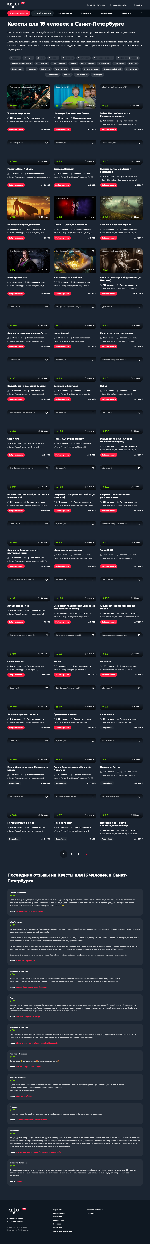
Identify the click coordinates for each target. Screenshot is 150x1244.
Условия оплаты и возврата (95, 1211)
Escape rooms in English (112, 69)
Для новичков (68, 58)
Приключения (83, 58)
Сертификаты (65, 13)
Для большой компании (103, 58)
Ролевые (75, 69)
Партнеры (57, 1210)
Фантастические (87, 63)
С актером (28, 58)
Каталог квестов (19, 13)
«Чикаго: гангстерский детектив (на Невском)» (37, 1043)
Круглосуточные (58, 63)
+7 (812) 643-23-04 (15, 1221)
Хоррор (73, 63)
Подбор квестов (42, 13)
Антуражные (119, 63)
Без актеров (97, 75)
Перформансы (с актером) (128, 58)
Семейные (53, 58)
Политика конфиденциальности (63, 1229)
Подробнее (107, 728)
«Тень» (18, 1181)
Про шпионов (131, 69)
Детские (41, 58)
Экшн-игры (32, 69)
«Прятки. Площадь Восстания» (29, 911)
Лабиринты (45, 69)
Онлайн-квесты (53, 75)
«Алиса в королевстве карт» (28, 1067)
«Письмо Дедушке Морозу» (28, 1016)
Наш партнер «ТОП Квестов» (18, 1230)
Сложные (133, 63)
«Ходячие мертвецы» (25, 961)
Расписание (106, 13)
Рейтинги (86, 13)
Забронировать (16, 129)
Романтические (61, 69)
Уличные (67, 75)
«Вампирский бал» (24, 1096)
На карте (126, 13)
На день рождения (91, 69)
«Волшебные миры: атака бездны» (31, 987)
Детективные (17, 69)
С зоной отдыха (82, 75)
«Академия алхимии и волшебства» (32, 1120)
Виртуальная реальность (21, 63)
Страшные (15, 58)
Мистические (104, 63)
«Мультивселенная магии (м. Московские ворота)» (38, 1152)
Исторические (41, 63)
